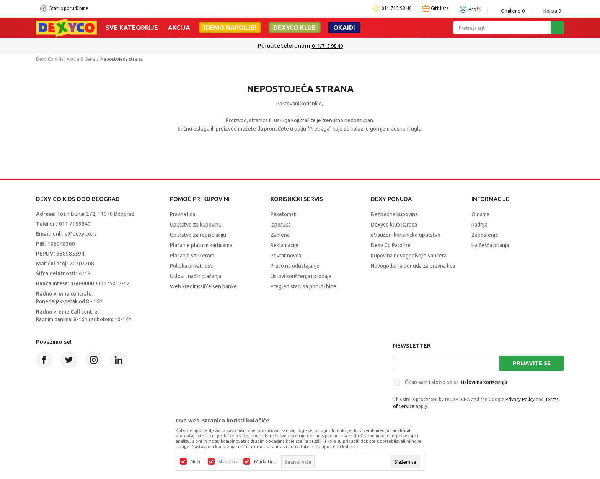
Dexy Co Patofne (391, 245)
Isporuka (281, 225)
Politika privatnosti (192, 266)
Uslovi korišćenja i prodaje (301, 276)
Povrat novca (286, 255)
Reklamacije (284, 245)
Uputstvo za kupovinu (196, 225)
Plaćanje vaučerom (192, 255)
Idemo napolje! (230, 27)
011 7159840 (75, 224)
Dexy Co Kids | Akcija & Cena (65, 59)
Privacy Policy (520, 399)
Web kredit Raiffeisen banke (203, 286)
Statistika (228, 462)
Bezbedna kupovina (394, 214)
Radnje (479, 225)
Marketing (265, 462)
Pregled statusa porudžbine (303, 286)
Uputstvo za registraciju (198, 235)
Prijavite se (532, 363)
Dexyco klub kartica (394, 225)
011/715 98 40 (327, 46)
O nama (480, 214)
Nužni (197, 462)
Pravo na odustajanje (295, 266)
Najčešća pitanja (490, 245)
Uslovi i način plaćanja (195, 276)
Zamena (280, 235)
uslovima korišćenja (484, 382)
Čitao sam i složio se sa (456, 382)
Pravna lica (182, 214)
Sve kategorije (132, 27)
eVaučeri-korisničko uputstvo (405, 235)
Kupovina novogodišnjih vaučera (409, 255)
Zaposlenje (484, 235)
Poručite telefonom (284, 45)
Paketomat (283, 214)
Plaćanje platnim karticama (201, 245)
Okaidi (344, 27)
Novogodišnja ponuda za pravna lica (413, 266)
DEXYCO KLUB (295, 27)
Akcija (179, 27)
